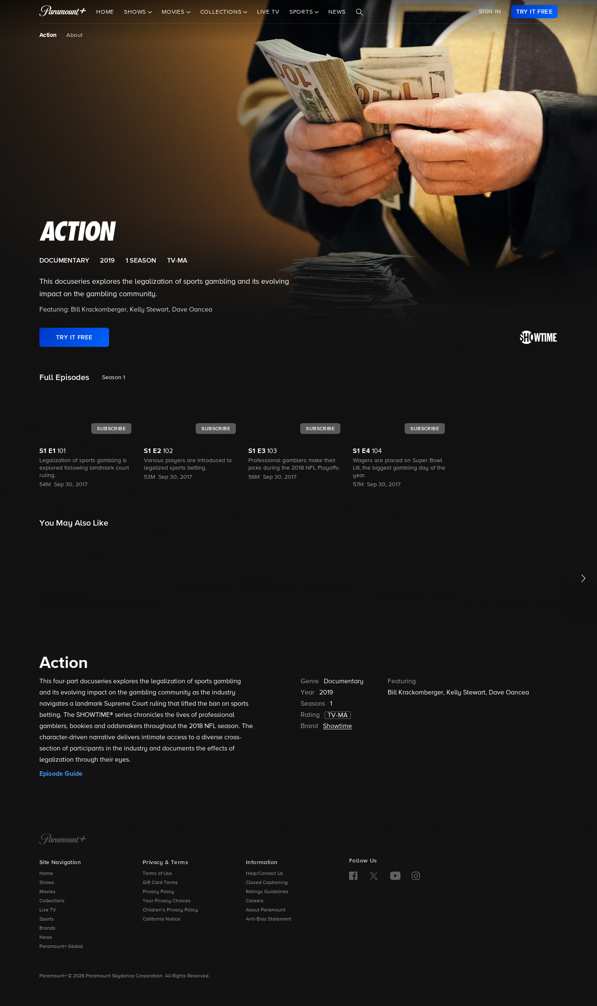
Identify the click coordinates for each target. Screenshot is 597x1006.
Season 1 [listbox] (113, 377)
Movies (47, 891)
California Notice (161, 919)
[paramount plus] (62, 11)
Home (105, 12)
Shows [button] (136, 12)
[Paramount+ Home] (62, 839)
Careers (255, 901)
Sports (46, 919)
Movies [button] (174, 12)
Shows (46, 882)
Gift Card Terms (160, 882)
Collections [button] (222, 12)
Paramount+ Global (61, 946)
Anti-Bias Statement (268, 919)
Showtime (337, 726)
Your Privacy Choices (167, 901)
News (336, 12)
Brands (47, 928)
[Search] (359, 12)
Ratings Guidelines (267, 891)
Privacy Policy (158, 891)
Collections (52, 901)
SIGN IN (490, 12)
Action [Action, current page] (47, 35)
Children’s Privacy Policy (170, 910)
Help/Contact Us (264, 873)
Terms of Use (157, 873)
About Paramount (266, 910)
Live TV (268, 12)
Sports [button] (302, 12)
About (74, 35)
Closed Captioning (267, 882)
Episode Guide (61, 773)
